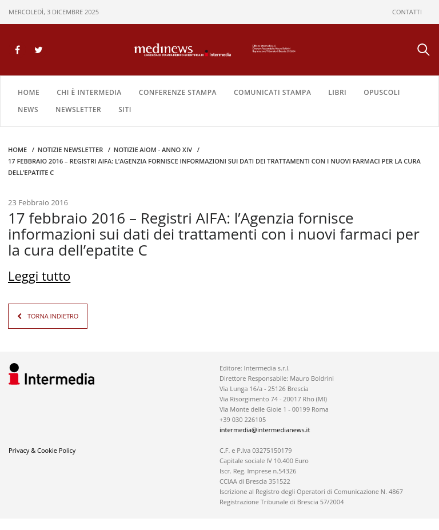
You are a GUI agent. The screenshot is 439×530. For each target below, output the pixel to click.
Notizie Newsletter (70, 149)
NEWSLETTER (78, 109)
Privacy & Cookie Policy (42, 450)
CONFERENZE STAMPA (178, 92)
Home (28, 92)
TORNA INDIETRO (52, 316)
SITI (124, 109)
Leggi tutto (39, 275)
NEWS (28, 109)
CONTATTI (407, 11)
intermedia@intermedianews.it (265, 429)
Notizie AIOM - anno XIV (153, 149)
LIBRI (337, 92)
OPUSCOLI (382, 92)
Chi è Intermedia (89, 92)
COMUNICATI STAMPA (272, 92)
